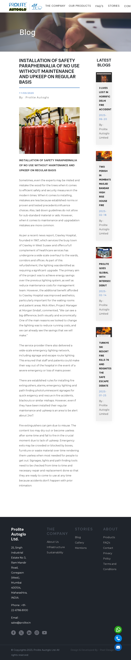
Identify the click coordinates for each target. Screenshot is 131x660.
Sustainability (55, 552)
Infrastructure (56, 547)
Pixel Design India (110, 650)
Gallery (79, 542)
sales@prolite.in (21, 622)
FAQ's (99, 6)
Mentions (81, 547)
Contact (108, 547)
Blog (78, 537)
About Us (53, 541)
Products (109, 537)
